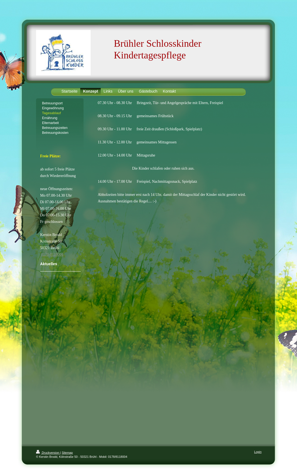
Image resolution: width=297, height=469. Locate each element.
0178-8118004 (52, 254)
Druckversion (48, 452)
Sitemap (67, 452)
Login (258, 451)
